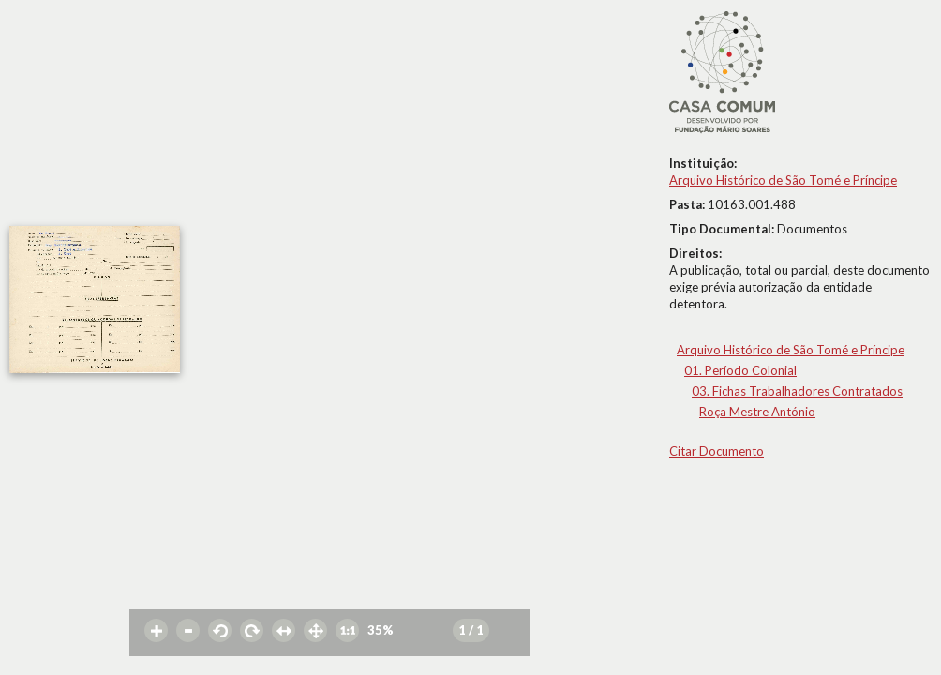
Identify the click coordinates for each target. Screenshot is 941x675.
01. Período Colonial (740, 370)
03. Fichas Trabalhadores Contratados (797, 390)
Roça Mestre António (757, 411)
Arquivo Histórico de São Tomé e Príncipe (783, 180)
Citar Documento (716, 450)
